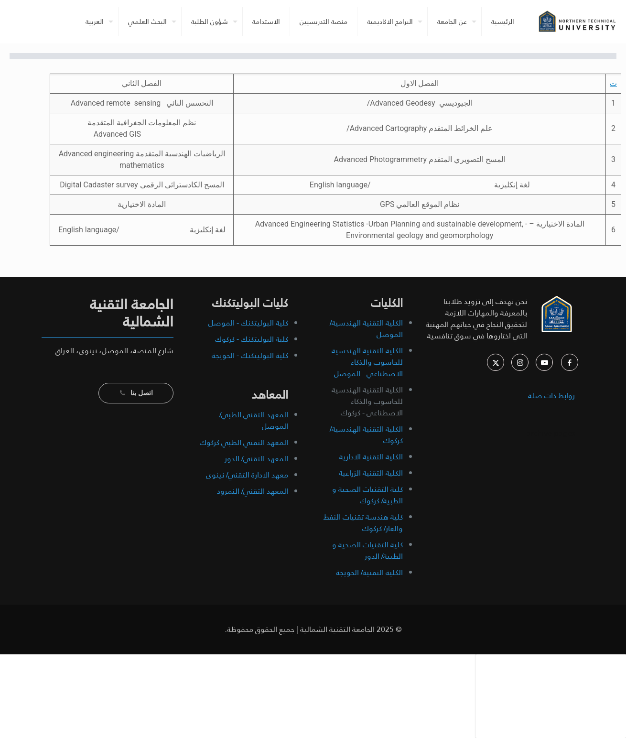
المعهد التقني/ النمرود (252, 491)
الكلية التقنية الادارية (371, 457)
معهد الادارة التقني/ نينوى (247, 475)
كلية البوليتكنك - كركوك (251, 339)
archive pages (550, 433)
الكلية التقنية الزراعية (371, 473)
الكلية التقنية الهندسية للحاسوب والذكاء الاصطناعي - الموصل (367, 362)
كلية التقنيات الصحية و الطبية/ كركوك (367, 495)
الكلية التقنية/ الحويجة (369, 572)
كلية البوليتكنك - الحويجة (250, 355)
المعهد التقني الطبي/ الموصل (253, 420)
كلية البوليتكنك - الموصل (248, 323)
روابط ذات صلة (551, 396)
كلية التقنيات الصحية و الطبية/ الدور (367, 550)
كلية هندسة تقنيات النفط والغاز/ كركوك (363, 522)
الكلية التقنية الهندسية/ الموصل (366, 328)
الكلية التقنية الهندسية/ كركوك (366, 434)
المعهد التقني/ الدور (256, 459)
